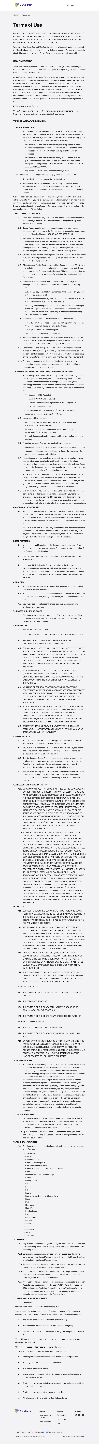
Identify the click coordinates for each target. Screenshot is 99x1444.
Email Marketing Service (45, 1416)
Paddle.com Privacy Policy (31, 209)
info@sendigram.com (76, 1264)
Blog (58, 1423)
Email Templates (45, 1422)
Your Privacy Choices (54, 1432)
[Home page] (23, 5)
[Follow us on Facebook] (83, 1415)
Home (16, 15)
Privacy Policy (35, 771)
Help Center (61, 1419)
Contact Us (61, 1415)
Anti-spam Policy (39, 1432)
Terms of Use (29, 1432)
